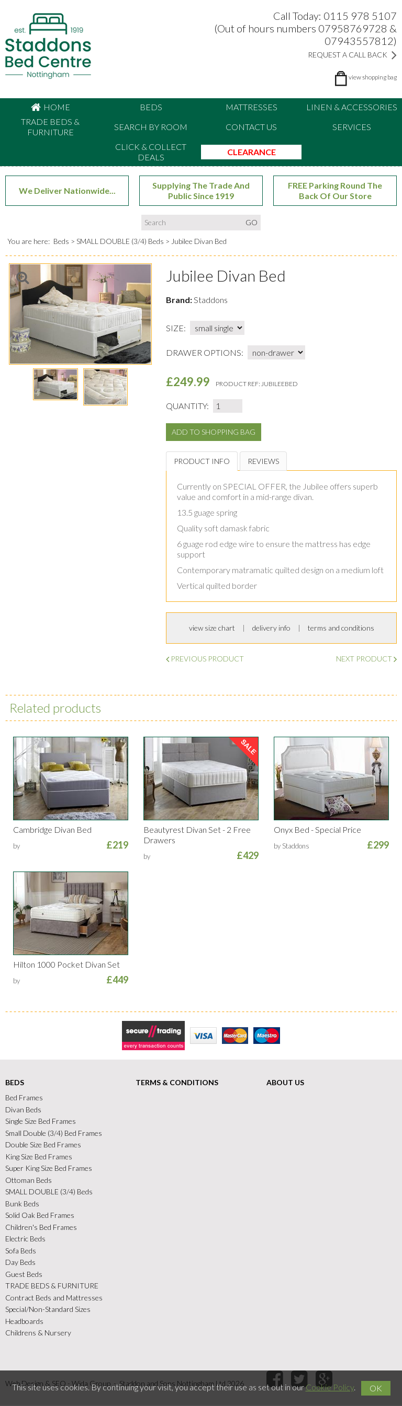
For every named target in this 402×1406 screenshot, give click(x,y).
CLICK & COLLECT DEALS (150, 152)
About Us (285, 1083)
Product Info (202, 461)
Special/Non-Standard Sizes (48, 1310)
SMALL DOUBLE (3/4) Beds (120, 241)
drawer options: (204, 353)
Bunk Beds (22, 1204)
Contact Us (251, 127)
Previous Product (205, 659)
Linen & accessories (351, 107)
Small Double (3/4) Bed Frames (53, 1133)
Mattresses (251, 107)
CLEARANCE (251, 152)
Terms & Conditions (177, 1083)
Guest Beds (23, 1274)
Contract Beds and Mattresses (54, 1298)
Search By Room (150, 127)
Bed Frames (24, 1098)
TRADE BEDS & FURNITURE (50, 127)
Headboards (24, 1321)
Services (351, 127)
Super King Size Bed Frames (48, 1169)
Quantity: (187, 406)
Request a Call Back (352, 55)
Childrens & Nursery (38, 1333)
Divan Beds (23, 1110)
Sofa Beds (20, 1251)
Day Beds (20, 1263)
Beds (151, 107)
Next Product (366, 659)
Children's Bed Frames (41, 1227)
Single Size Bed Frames (40, 1122)
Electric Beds (25, 1239)
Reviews (263, 461)
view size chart (212, 628)
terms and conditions (341, 628)
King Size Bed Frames (38, 1157)
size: (176, 328)
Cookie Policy (330, 1387)
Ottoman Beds (28, 1180)
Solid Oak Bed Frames (39, 1216)
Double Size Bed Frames (43, 1145)
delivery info (271, 628)
